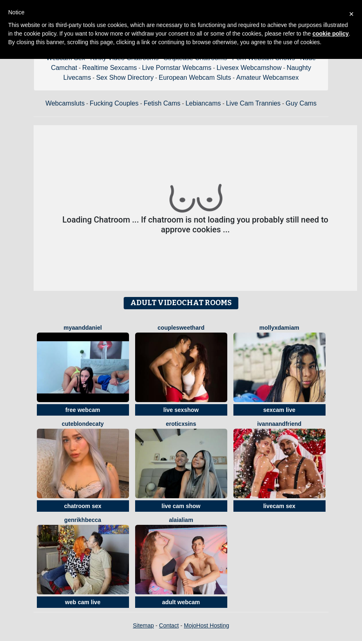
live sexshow (181, 410)
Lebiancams (203, 103)
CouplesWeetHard (181, 327)
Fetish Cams (162, 103)
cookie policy (330, 33)
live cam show (181, 506)
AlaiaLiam (181, 520)
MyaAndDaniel (82, 327)
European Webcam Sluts (195, 77)
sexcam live (279, 410)
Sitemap (143, 625)
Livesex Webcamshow (249, 67)
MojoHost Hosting (206, 625)
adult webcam (181, 602)
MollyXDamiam (279, 327)
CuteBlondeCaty (83, 424)
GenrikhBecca (82, 520)
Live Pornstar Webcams (177, 67)
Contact (169, 625)
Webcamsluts (65, 103)
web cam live (82, 602)
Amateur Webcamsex (267, 77)
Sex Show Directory (125, 77)
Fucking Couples (114, 103)
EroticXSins (181, 424)
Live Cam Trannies (253, 103)
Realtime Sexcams (109, 67)
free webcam (83, 410)
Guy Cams (301, 103)
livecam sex (279, 506)
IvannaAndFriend (279, 424)
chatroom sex (82, 506)
